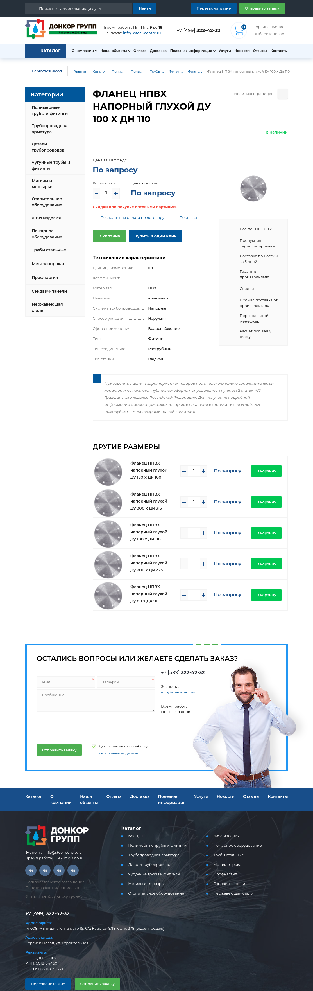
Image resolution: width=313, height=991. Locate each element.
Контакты (280, 51)
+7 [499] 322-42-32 (45, 900)
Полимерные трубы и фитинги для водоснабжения (138, 71)
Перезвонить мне (220, 8)
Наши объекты (110, 51)
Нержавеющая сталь (46, 303)
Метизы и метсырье (51, 181)
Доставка (156, 51)
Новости (240, 51)
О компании (80, 51)
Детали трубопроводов (47, 147)
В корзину (108, 223)
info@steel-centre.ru (138, 33)
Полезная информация (189, 51)
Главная (76, 71)
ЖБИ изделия (45, 213)
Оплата (137, 51)
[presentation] (78, 713)
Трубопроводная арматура (48, 128)
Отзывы (259, 51)
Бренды (134, 823)
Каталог (95, 71)
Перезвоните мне (45, 971)
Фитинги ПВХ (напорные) (181, 71)
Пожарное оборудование (46, 229)
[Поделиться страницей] (283, 94)
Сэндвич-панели (48, 287)
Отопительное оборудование (46, 197)
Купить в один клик (151, 223)
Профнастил (44, 273)
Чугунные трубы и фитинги (50, 165)
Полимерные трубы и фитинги (115, 71)
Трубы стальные (48, 245)
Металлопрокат (47, 259)
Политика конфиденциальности (52, 875)
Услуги (222, 51)
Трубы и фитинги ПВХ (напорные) (161, 71)
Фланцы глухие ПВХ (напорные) (200, 71)
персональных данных (112, 741)
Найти (145, 8)
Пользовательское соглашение (51, 869)
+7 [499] (200, 30)
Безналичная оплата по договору (128, 205)
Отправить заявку (264, 8)
